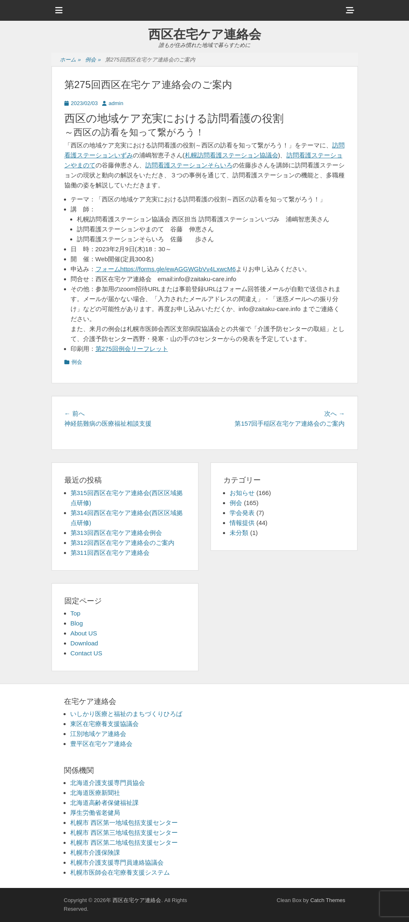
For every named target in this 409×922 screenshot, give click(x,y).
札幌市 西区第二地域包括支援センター (124, 842)
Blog (77, 623)
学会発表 (242, 512)
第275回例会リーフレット (132, 348)
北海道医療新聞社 (95, 792)
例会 (93, 60)
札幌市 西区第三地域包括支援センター (124, 832)
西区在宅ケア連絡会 (204, 34)
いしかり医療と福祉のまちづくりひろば (126, 713)
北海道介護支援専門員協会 (107, 782)
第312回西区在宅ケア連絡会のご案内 (122, 542)
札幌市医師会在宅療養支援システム (120, 872)
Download (84, 643)
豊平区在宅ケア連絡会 (101, 743)
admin (116, 103)
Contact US (87, 653)
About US (84, 633)
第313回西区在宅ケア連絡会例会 (116, 532)
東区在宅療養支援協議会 (104, 723)
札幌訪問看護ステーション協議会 (231, 155)
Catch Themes (327, 900)
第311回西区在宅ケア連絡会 (110, 552)
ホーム (70, 60)
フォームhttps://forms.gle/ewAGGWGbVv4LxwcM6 (166, 268)
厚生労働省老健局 (95, 812)
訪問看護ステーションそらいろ (189, 165)
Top (76, 613)
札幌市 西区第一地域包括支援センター (124, 822)
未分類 (239, 532)
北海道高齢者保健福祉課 (104, 802)
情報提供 (242, 522)
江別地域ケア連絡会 (98, 733)
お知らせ (242, 492)
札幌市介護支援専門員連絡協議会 (117, 862)
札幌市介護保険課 (95, 852)
